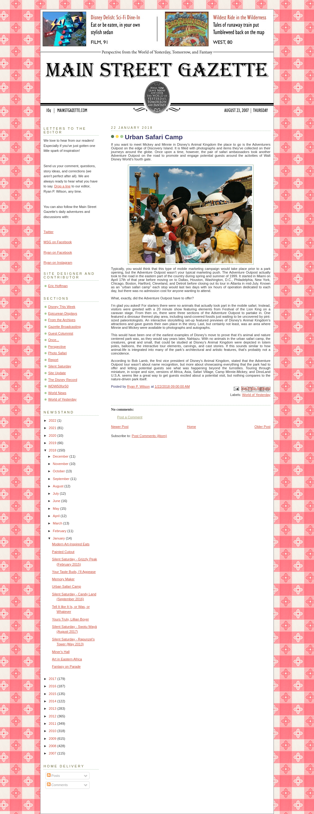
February (60, 531)
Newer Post (119, 426)
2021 (53, 428)
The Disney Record (62, 380)
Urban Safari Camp (66, 586)
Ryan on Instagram (58, 262)
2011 (53, 723)
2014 (53, 701)
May (56, 508)
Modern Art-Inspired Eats (71, 544)
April (56, 516)
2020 (53, 435)
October (59, 471)
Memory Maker (63, 579)
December (61, 456)
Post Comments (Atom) (149, 436)
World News (57, 393)
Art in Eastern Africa (67, 659)
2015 (53, 694)
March (58, 523)
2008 (53, 746)
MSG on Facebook (58, 242)
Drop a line (62, 186)
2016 (53, 686)
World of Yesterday (256, 395)
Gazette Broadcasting (64, 326)
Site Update (57, 373)
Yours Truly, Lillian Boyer (70, 619)
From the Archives (61, 320)
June (57, 501)
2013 (53, 708)
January (59, 538)
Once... (53, 340)
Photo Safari (57, 353)
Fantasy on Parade (66, 666)
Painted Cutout (63, 552)
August (58, 486)
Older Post (262, 426)
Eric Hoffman (58, 286)
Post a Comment (129, 417)
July (56, 493)
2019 (53, 443)
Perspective (57, 346)
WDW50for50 (58, 386)
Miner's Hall (61, 652)
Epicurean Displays (62, 313)
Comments (57, 785)
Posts (53, 776)
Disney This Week (61, 307)
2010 (53, 731)
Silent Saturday (59, 366)
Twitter (49, 232)
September (61, 479)
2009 (53, 738)
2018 (53, 450)
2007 (53, 753)
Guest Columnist (60, 333)
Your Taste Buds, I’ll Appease (74, 572)
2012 (53, 716)
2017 (53, 679)
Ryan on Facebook (58, 252)
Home (191, 426)
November (61, 464)
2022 (53, 420)
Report (53, 360)
